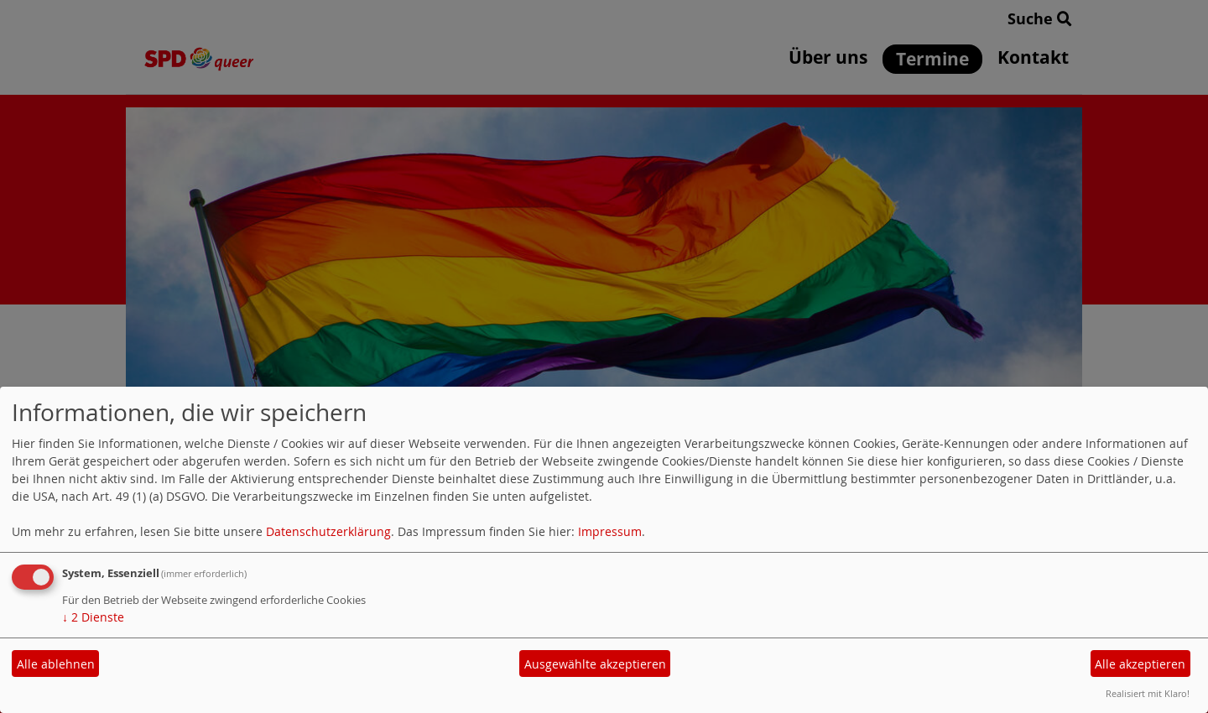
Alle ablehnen (56, 664)
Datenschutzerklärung (328, 531)
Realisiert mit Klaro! (1148, 693)
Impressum (610, 531)
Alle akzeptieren (1140, 664)
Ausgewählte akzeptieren (595, 664)
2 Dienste (93, 617)
